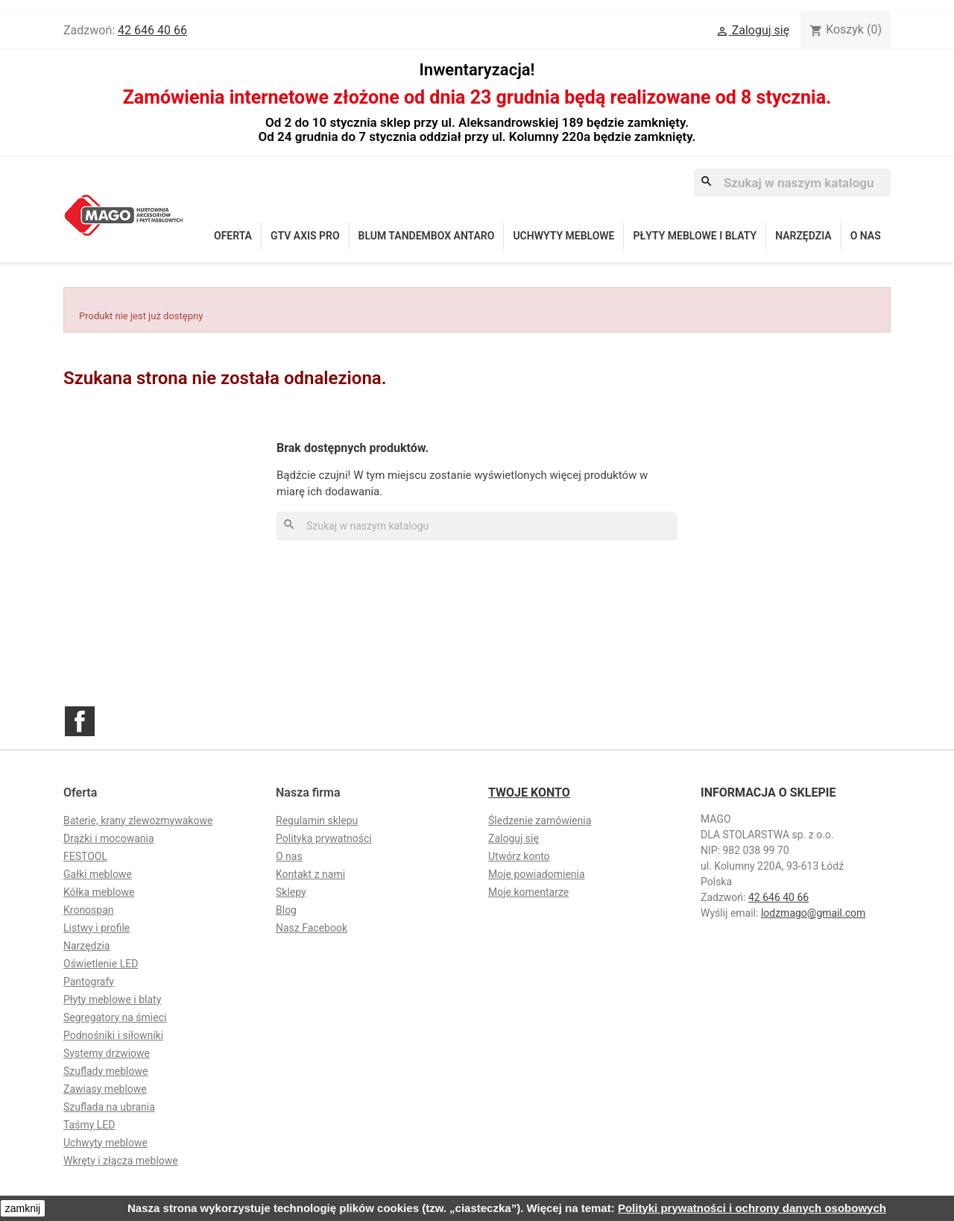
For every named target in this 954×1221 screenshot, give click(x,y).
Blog (286, 910)
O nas (865, 236)
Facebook (80, 721)
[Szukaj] (792, 183)
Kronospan (88, 910)
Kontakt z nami (310, 874)
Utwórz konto (519, 856)
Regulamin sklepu (317, 820)
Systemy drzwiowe (106, 1053)
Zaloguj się (513, 838)
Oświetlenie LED (100, 964)
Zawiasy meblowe (105, 1089)
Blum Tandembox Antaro (426, 236)
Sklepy (291, 892)
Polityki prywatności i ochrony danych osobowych (752, 1208)
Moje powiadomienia (536, 874)
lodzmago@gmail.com (813, 913)
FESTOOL (85, 856)
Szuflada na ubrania (109, 1107)
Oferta (233, 236)
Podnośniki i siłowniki (113, 1035)
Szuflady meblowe (105, 1071)
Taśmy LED (89, 1125)
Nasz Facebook (311, 928)
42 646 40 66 (152, 30)
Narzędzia (803, 236)
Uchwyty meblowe (563, 236)
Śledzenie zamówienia (539, 820)
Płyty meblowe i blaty (694, 236)
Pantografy (88, 982)
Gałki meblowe (97, 874)
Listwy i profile (96, 928)
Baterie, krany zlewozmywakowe (137, 820)
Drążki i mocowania (108, 838)
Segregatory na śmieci (114, 1017)
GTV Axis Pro (305, 236)
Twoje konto (529, 792)
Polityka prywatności (324, 838)
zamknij (22, 1208)
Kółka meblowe (98, 892)
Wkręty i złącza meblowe (120, 1161)
